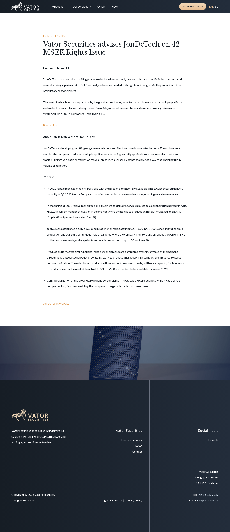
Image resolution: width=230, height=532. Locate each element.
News (115, 6)
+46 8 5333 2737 (207, 494)
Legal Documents (112, 500)
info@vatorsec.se (207, 500)
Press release (51, 125)
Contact (137, 451)
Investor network (192, 6)
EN (211, 6)
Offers (101, 6)
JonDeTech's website (56, 303)
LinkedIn (213, 440)
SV (216, 6)
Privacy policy (133, 500)
